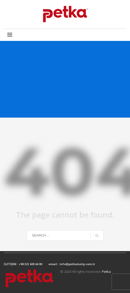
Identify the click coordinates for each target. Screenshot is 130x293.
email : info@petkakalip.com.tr (71, 264)
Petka (107, 271)
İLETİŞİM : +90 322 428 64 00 (23, 264)
